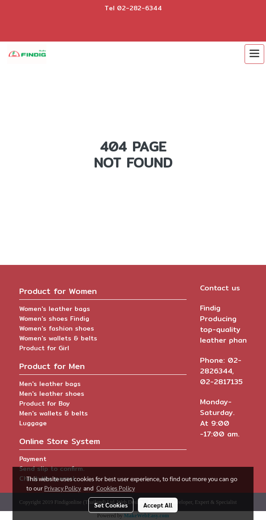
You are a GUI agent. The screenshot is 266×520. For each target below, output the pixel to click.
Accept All (157, 505)
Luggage (33, 423)
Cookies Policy (115, 488)
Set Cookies (111, 505)
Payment (32, 459)
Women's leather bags (54, 309)
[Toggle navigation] (254, 54)
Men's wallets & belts (53, 413)
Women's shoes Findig (54, 318)
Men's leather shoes (51, 393)
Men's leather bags (50, 384)
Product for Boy (44, 403)
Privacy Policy (62, 488)
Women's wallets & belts (58, 338)
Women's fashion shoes (56, 328)
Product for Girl (44, 348)
